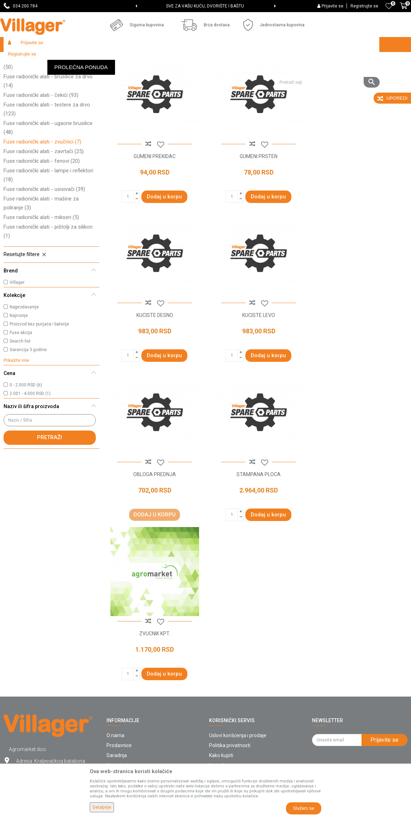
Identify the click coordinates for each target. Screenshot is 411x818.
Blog (111, 685)
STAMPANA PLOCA (360, 365)
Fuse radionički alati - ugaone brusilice (48, 179)
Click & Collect (224, 665)
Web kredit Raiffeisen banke (240, 695)
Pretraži (49, 489)
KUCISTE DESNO (359, 207)
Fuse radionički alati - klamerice (46, 91)
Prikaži (312, 73)
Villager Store (17, 59)
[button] (326, 59)
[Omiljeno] (388, 6)
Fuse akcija (21, 384)
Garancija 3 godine (28, 401)
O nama (115, 625)
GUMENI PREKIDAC (154, 207)
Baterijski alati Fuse (101, 59)
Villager (17, 334)
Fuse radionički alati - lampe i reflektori (48, 227)
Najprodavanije (24, 358)
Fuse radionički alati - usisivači (44, 241)
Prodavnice (119, 635)
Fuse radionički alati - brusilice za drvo (48, 133)
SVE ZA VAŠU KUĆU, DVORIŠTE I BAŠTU (205, 6)
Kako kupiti (221, 645)
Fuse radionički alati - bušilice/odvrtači (48, 114)
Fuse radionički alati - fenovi (42, 213)
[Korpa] (403, 9)
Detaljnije (102, 807)
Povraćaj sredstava (230, 725)
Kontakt (115, 655)
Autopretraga (210, 73)
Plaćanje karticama (230, 685)
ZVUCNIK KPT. (154, 523)
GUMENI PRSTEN (257, 207)
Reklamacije (222, 715)
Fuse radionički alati (146, 59)
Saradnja (116, 645)
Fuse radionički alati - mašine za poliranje (41, 255)
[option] (206, 6)
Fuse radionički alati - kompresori (46, 100)
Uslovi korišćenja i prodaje (237, 625)
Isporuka (218, 655)
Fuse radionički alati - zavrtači (44, 203)
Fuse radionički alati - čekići (41, 147)
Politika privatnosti (229, 635)
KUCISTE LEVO (154, 365)
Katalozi (115, 675)
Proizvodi (46, 59)
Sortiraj (244, 73)
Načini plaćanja (226, 675)
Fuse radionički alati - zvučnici (42, 194)
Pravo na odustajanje (232, 705)
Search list (20, 393)
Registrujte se (364, 6)
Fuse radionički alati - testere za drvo (47, 161)
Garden (68, 59)
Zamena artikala (227, 735)
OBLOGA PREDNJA (256, 365)
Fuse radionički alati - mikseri (41, 269)
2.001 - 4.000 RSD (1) (30, 445)
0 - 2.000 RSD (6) (26, 436)
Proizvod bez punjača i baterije (39, 376)
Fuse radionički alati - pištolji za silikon (48, 283)
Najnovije (19, 367)
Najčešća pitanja (124, 665)
